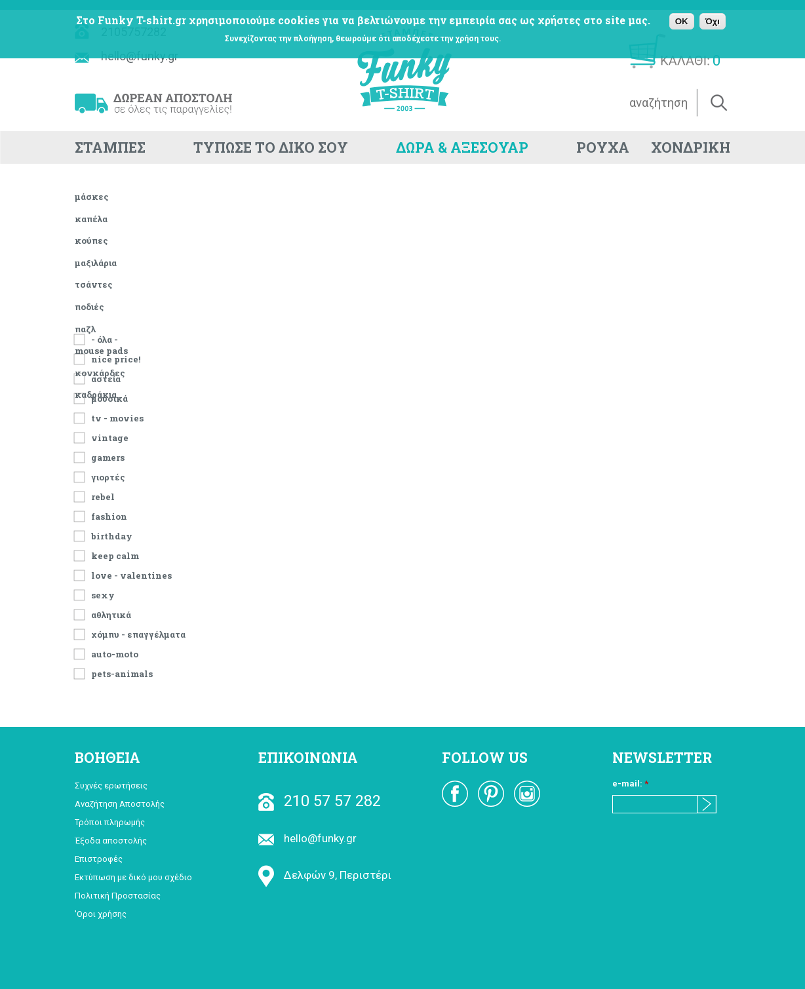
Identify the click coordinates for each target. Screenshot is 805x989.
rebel (103, 496)
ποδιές (89, 307)
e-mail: (630, 783)
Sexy (103, 594)
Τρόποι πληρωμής (110, 822)
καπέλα (91, 219)
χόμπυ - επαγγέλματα (138, 633)
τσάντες (94, 284)
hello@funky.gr (307, 838)
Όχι (712, 21)
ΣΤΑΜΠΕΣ (110, 147)
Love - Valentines (131, 574)
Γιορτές (108, 476)
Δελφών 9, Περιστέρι (324, 875)
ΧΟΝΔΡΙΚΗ (690, 147)
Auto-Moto (114, 653)
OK (681, 21)
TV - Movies (117, 417)
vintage (109, 437)
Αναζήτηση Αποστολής (120, 804)
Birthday (111, 535)
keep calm (115, 555)
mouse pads (101, 351)
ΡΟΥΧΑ (602, 147)
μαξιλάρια (96, 263)
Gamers (108, 456)
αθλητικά (111, 614)
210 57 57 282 (319, 801)
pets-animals (122, 673)
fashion (109, 515)
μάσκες (92, 197)
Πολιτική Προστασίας (118, 896)
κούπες (91, 240)
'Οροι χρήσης (101, 914)
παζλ (85, 329)
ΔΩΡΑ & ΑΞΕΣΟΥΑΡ (462, 147)
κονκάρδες (100, 373)
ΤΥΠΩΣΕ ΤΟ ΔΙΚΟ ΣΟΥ (270, 147)
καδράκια (96, 394)
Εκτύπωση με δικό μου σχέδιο (133, 877)
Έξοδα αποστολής (111, 840)
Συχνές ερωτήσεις (111, 785)
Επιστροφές (99, 859)
